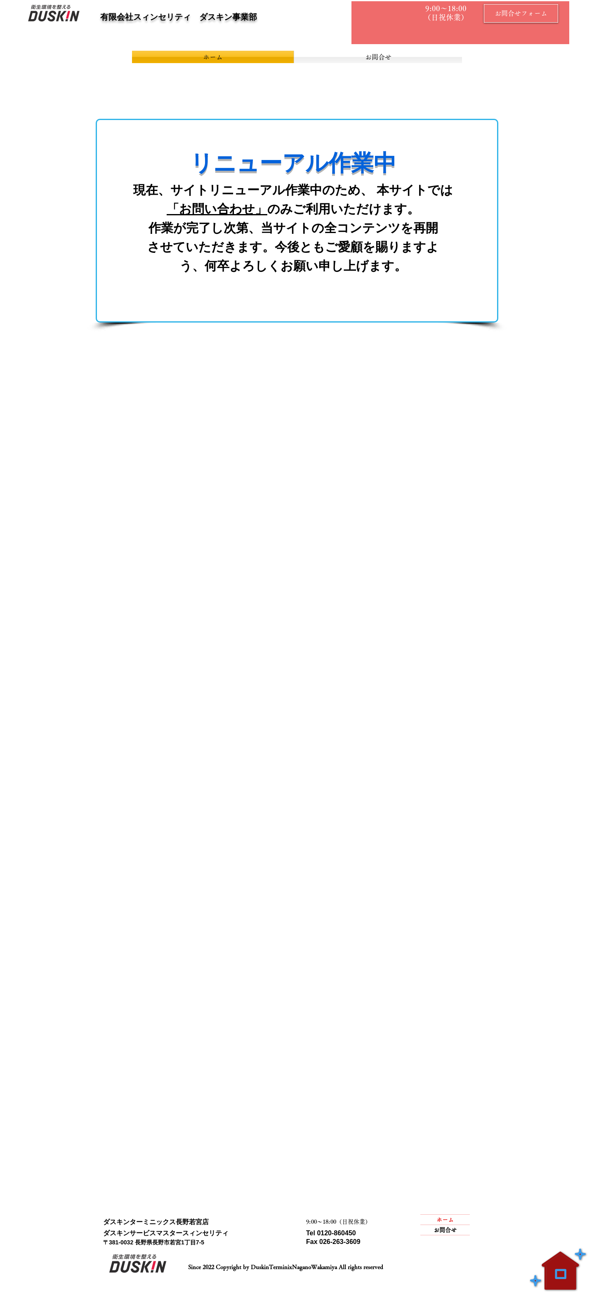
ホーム (445, 1220)
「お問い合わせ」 (217, 209)
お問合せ (445, 1230)
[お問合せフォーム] (521, 13)
